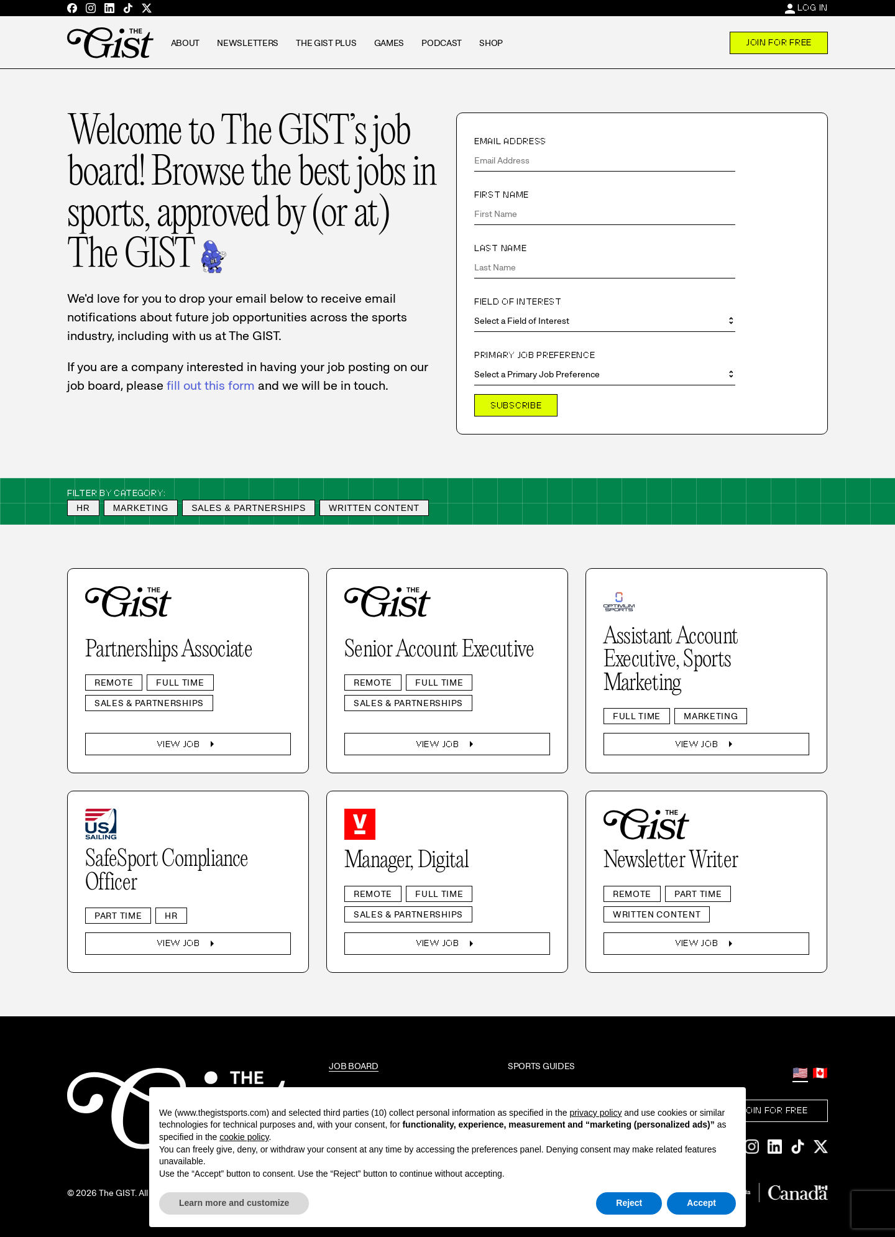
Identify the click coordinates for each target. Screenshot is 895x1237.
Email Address (510, 141)
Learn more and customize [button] (234, 1203)
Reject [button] (629, 1203)
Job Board (353, 1066)
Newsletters (247, 42)
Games (389, 42)
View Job (188, 744)
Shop (491, 42)
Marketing (141, 508)
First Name (501, 195)
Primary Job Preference (534, 355)
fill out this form (211, 385)
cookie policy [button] (243, 1137)
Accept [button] (701, 1203)
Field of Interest (518, 301)
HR (83, 508)
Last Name (500, 248)
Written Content (374, 508)
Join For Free (779, 42)
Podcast (441, 42)
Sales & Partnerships (248, 508)
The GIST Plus (326, 42)
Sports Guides (541, 1066)
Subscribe (515, 405)
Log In (812, 7)
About (185, 42)
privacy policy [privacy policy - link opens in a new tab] (595, 1113)
